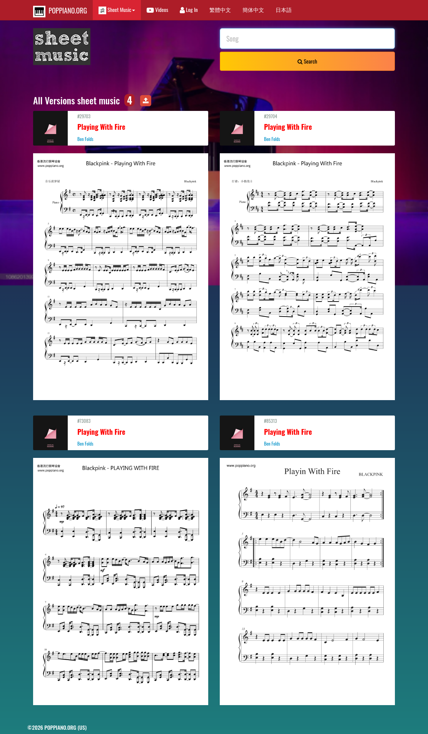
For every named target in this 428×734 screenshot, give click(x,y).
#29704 (307, 127)
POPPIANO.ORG (60, 11)
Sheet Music (117, 9)
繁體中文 (220, 9)
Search (307, 61)
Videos (157, 9)
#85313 (307, 432)
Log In (189, 9)
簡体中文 (253, 9)
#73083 (120, 432)
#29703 (120, 127)
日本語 (284, 9)
